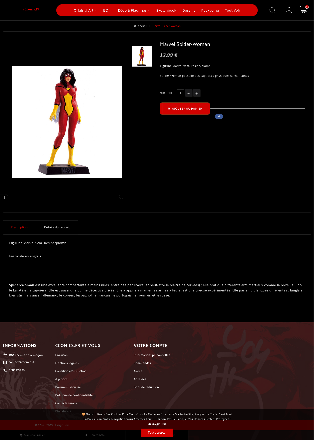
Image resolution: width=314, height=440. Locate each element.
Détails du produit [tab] (57, 227)
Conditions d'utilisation (71, 371)
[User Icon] (289, 10)
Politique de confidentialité (74, 395)
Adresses (140, 379)
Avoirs (138, 371)
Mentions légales (66, 363)
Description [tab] (19, 227)
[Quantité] (180, 93)
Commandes (142, 363)
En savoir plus (157, 424)
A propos (61, 379)
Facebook (219, 116)
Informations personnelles (152, 355)
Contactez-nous (66, 403)
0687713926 (17, 370)
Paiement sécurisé (68, 387)
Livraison (61, 355)
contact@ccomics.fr (22, 362)
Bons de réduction (146, 387)
